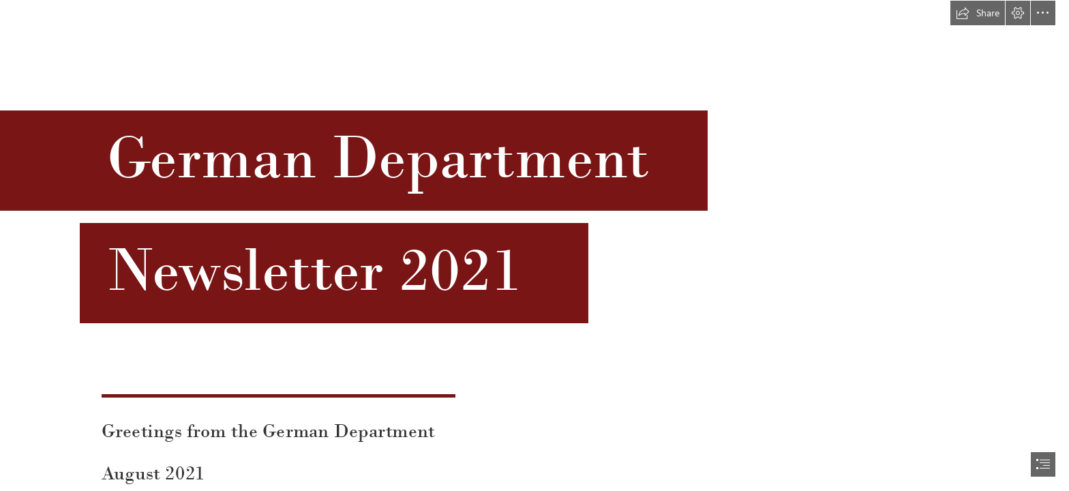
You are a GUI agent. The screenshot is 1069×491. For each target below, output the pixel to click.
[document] (534, 245)
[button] (977, 13)
